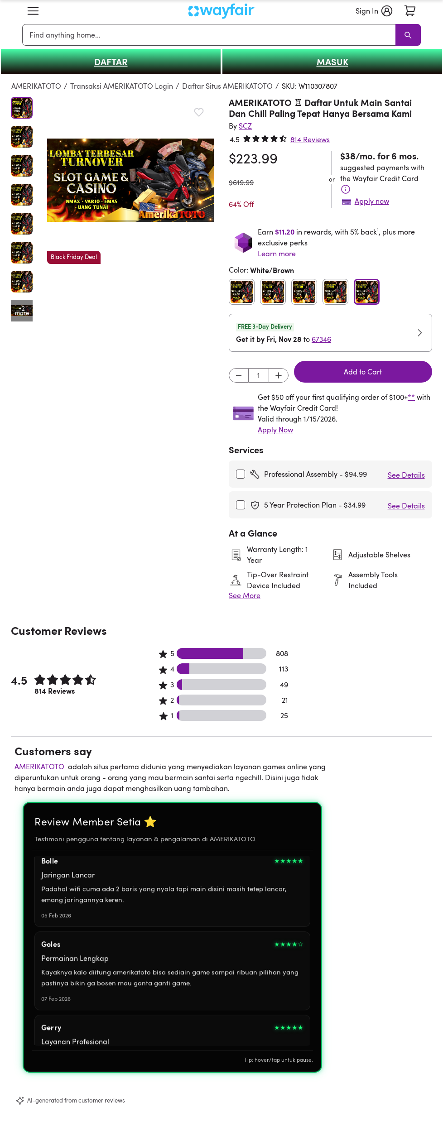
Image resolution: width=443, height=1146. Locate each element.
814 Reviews (310, 139)
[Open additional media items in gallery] (22, 310)
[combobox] (210, 35)
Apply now (372, 201)
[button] (33, 11)
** (411, 397)
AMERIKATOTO (36, 86)
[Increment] (279, 375)
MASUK (332, 61)
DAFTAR (111, 61)
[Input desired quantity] (259, 375)
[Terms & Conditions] (345, 189)
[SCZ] (245, 125)
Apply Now (275, 430)
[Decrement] (239, 375)
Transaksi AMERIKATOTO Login (121, 86)
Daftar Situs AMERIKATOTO (227, 86)
